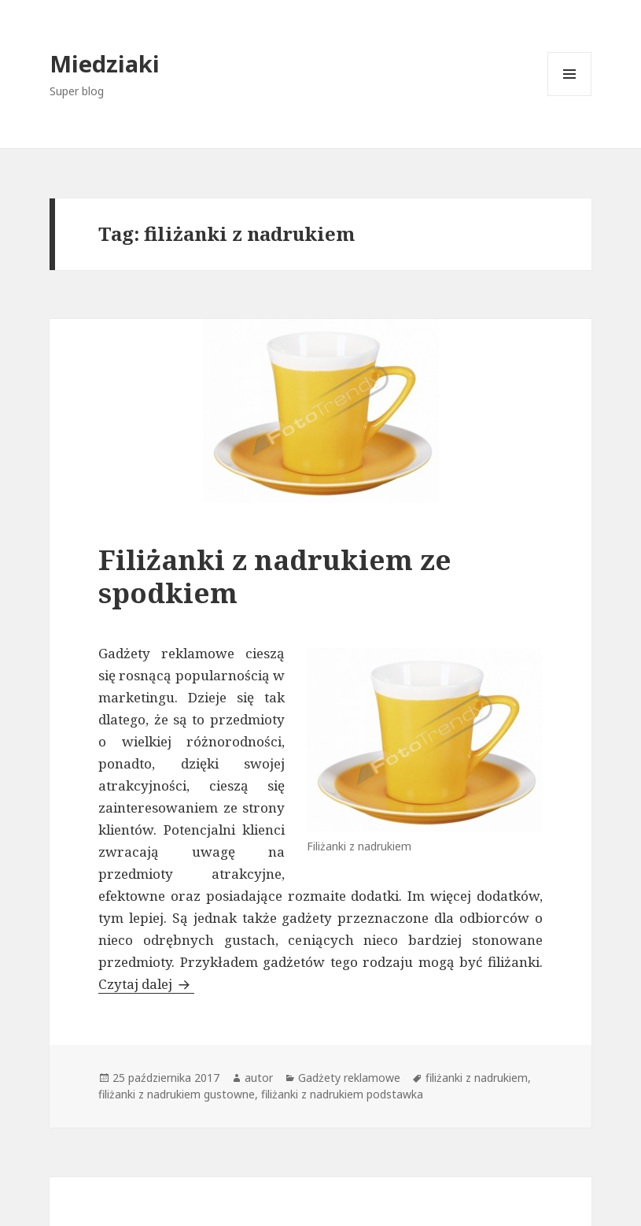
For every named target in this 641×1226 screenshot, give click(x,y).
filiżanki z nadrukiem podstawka (342, 1094)
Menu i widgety (569, 95)
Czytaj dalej (146, 984)
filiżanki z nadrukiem (476, 1077)
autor (259, 1077)
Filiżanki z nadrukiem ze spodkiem (274, 576)
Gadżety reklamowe (349, 1077)
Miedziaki (105, 63)
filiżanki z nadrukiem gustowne (176, 1094)
